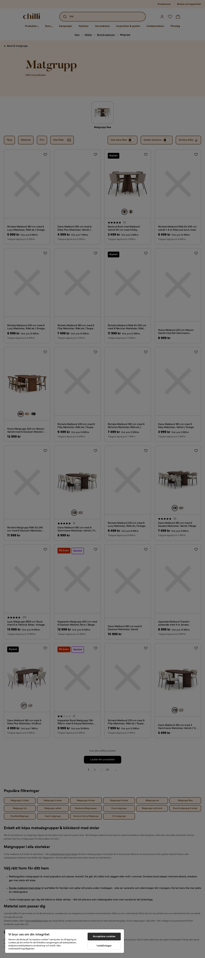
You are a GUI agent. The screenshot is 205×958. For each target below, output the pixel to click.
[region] (64, 941)
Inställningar (104, 946)
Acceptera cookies (104, 936)
